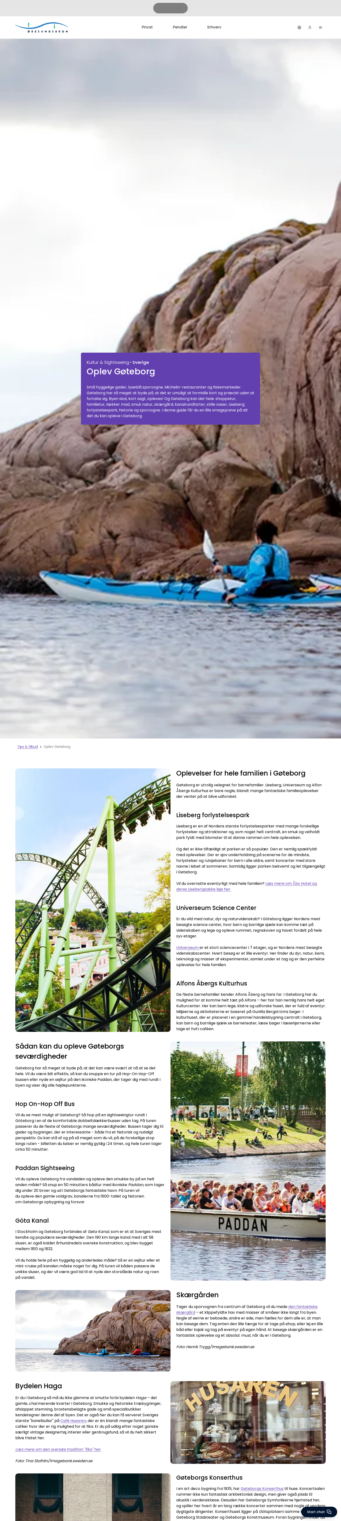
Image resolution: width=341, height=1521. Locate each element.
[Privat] (42, 27)
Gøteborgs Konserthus (262, 1488)
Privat (147, 27)
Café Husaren (73, 1420)
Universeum (187, 947)
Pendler (180, 27)
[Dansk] (299, 27)
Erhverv (214, 27)
